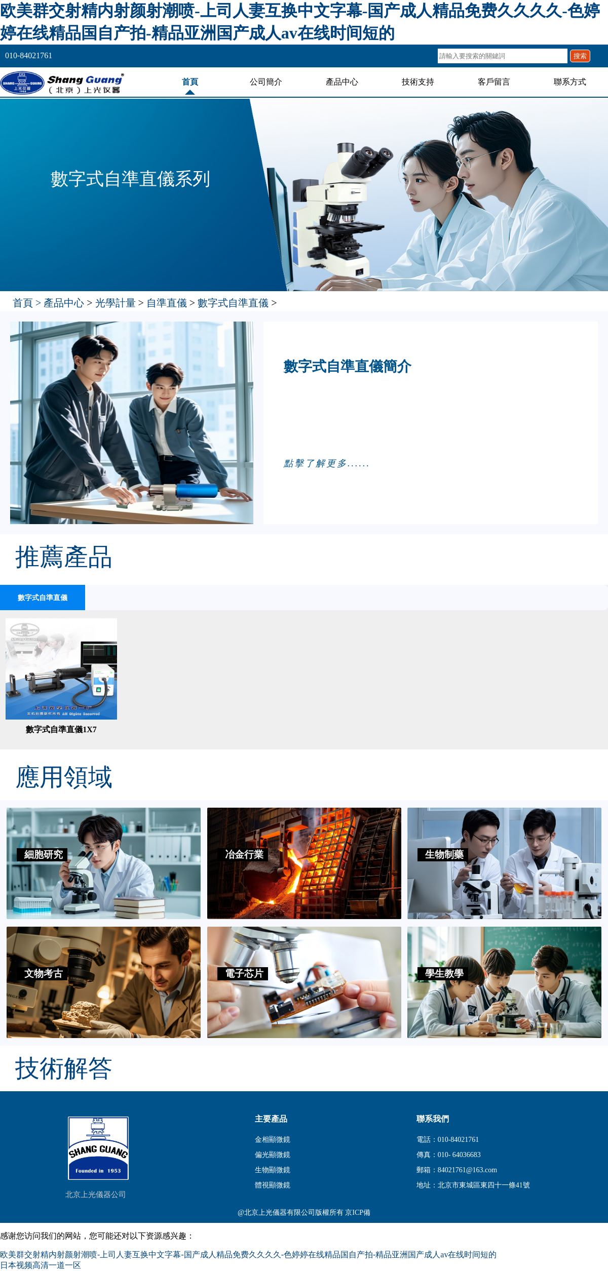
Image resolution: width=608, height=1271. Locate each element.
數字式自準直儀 (233, 302)
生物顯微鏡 (272, 1170)
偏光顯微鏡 (272, 1155)
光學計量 (115, 302)
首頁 (190, 81)
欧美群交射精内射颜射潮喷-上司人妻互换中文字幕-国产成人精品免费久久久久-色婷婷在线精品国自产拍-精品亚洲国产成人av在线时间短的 (248, 1254)
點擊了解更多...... (327, 463)
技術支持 (418, 81)
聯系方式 (570, 81)
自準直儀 (166, 302)
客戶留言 (494, 81)
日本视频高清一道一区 (40, 1265)
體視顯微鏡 (272, 1185)
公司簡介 (266, 81)
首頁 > (28, 302)
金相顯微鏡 (272, 1139)
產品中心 (342, 81)
